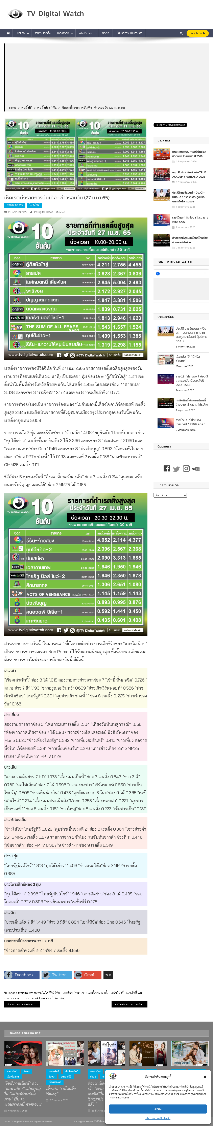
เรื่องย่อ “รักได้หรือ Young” (188, 358)
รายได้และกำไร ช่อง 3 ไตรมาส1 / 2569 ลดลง (190, 219)
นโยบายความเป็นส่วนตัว (157, 1118)
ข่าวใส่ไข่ (43, 993)
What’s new (85, 33)
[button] (205, 1077)
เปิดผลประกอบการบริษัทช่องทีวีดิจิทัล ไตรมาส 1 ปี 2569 (189, 154)
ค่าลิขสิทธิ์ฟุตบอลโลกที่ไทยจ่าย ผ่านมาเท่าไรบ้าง (190, 240)
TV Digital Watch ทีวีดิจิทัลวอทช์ (91, 1121)
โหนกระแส (31, 998)
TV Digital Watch (43, 211)
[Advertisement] (107, 75)
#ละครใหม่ (12, 1071)
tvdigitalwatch (27, 993)
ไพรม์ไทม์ (35, 204)
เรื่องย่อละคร (13, 1077)
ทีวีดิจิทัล (54, 993)
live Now (197, 33)
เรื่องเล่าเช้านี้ (129, 993)
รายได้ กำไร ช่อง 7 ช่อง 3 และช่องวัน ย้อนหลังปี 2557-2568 (192, 380)
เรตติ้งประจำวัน (15, 204)
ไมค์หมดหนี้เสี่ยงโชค (51, 998)
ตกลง (158, 1109)
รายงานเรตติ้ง (42, 33)
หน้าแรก (20, 33)
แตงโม (19, 998)
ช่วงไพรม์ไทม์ (71, 1071)
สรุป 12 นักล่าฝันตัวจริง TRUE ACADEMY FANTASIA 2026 (189, 174)
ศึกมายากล (80, 993)
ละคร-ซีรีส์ (66, 1077)
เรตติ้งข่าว (94, 993)
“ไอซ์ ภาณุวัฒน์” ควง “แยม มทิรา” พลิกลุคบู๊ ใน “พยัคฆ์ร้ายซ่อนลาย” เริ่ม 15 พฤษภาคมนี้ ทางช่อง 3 (23, 1094)
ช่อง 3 (26, 1071)
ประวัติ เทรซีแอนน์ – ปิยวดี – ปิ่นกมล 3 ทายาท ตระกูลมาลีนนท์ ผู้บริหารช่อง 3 (188, 196)
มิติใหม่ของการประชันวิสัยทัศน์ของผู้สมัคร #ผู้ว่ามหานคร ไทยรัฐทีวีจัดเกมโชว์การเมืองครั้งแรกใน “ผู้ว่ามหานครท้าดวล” (131, 1004)
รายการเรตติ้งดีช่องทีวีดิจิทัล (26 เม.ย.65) (24, 1004)
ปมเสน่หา (67, 993)
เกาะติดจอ (63, 33)
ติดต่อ (105, 33)
